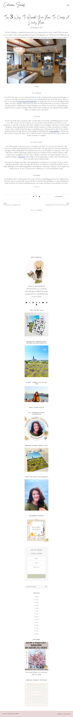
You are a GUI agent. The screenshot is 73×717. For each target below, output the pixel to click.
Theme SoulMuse (64, 714)
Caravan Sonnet (14, 5)
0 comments (58, 196)
